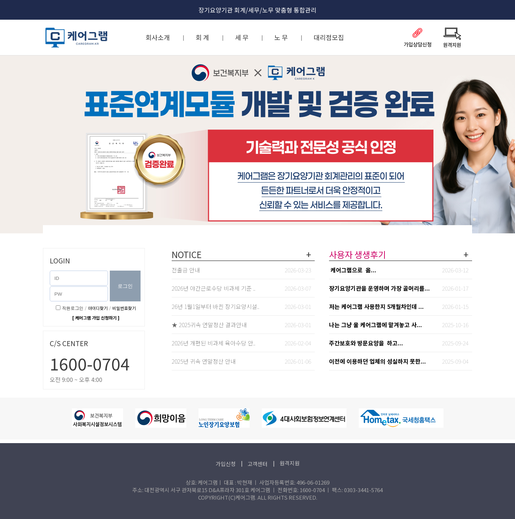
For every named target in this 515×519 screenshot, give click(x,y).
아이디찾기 (98, 308)
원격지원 (290, 463)
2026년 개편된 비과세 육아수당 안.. (213, 343)
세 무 (242, 37)
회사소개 (158, 37)
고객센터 (258, 463)
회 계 (202, 37)
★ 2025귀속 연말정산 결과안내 (209, 324)
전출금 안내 (186, 270)
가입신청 (226, 463)
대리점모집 (329, 37)
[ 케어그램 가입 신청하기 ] (95, 318)
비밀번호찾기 (124, 308)
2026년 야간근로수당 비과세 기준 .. (213, 288)
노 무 (281, 37)
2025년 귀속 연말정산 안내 (204, 361)
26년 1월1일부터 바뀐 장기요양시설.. (215, 306)
